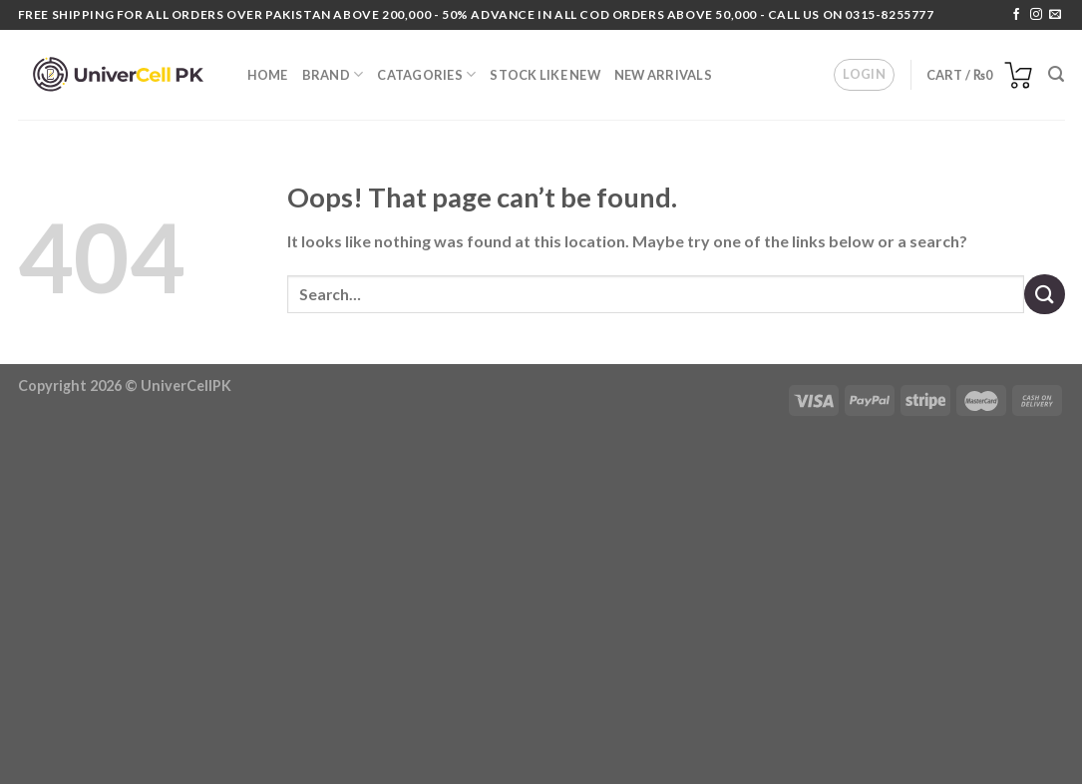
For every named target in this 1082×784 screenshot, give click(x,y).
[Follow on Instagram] (1036, 15)
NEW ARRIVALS (663, 75)
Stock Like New (545, 75)
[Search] (1056, 74)
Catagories (426, 74)
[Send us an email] (1055, 15)
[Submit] (1044, 293)
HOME (267, 75)
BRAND (333, 74)
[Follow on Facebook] (1016, 15)
